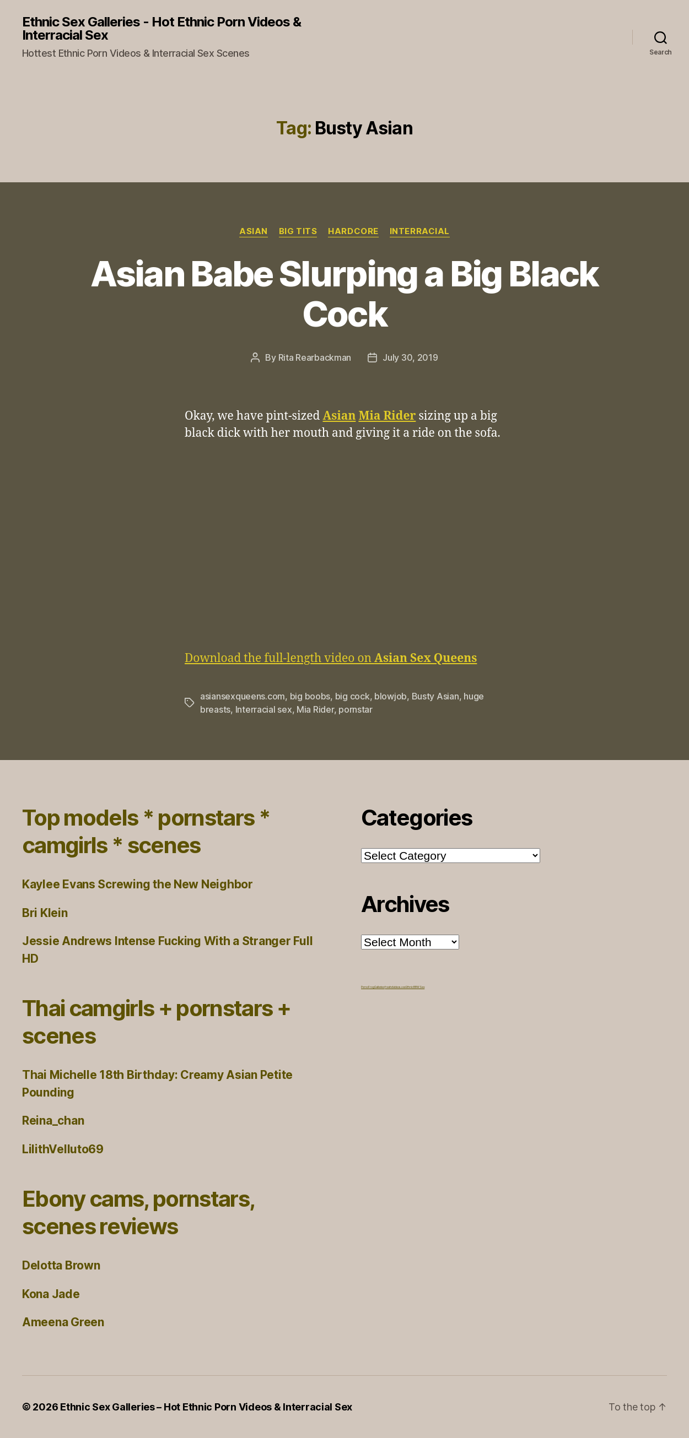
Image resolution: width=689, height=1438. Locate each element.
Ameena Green (63, 1322)
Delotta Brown (61, 1265)
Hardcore (353, 231)
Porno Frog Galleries (373, 987)
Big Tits (298, 231)
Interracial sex (263, 709)
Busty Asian (435, 696)
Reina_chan (53, 1120)
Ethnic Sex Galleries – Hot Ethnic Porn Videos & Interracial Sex (206, 1407)
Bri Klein (45, 913)
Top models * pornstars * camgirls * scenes (146, 831)
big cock (352, 696)
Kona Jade (51, 1294)
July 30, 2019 (410, 357)
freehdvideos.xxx (395, 987)
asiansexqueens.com (242, 696)
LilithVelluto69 (63, 1149)
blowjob (390, 696)
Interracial (420, 231)
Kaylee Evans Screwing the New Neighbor (137, 884)
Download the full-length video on (331, 658)
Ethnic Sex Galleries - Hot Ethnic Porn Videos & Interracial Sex (161, 28)
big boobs (310, 696)
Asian (253, 231)
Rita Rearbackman (315, 357)
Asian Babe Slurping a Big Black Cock (344, 293)
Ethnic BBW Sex (415, 987)
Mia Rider (315, 709)
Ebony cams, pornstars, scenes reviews (138, 1212)
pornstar (355, 709)
